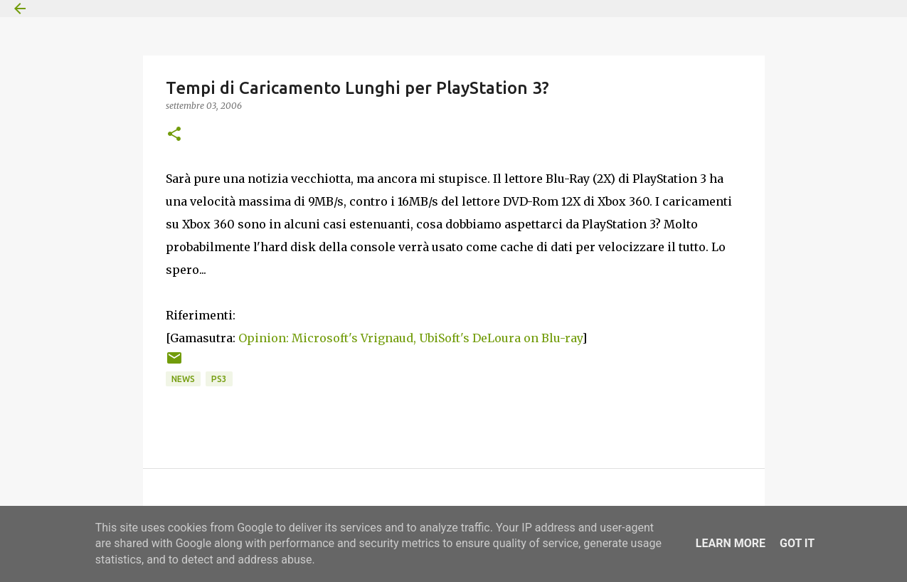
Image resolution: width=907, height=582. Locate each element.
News (183, 378)
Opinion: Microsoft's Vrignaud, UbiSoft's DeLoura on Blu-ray (410, 338)
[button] (174, 134)
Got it (797, 543)
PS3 (219, 378)
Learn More (730, 543)
